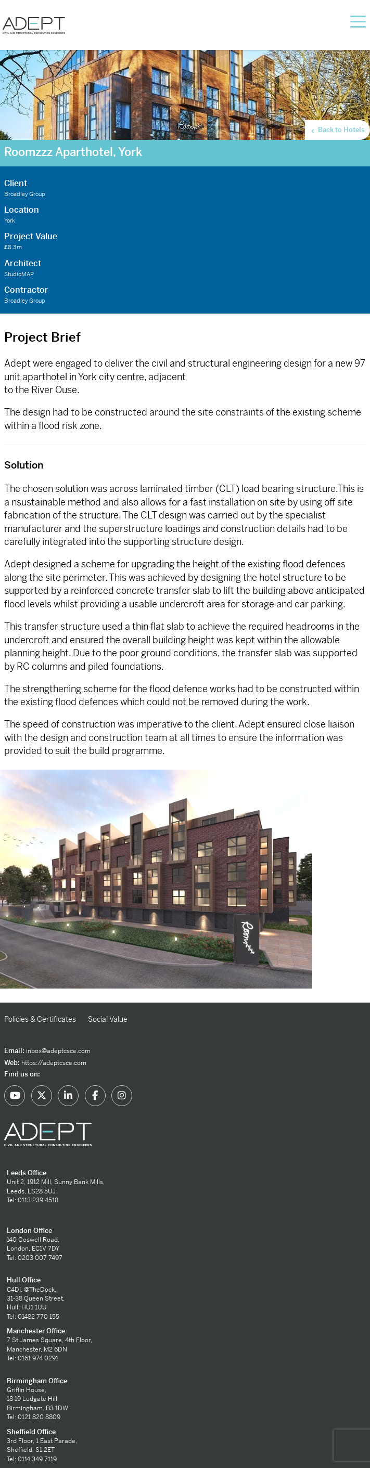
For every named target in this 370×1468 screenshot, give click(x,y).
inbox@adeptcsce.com (58, 1051)
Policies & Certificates (40, 1019)
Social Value (107, 1019)
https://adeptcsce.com (53, 1063)
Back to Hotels (337, 130)
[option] (185, 886)
